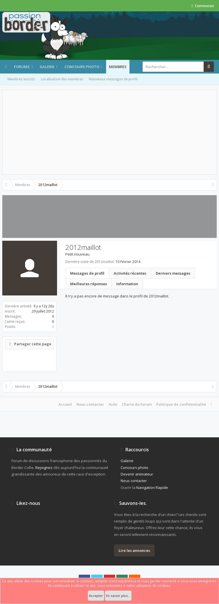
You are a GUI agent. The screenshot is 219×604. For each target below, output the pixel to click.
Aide (113, 404)
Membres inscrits (21, 79)
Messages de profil (87, 273)
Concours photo (81, 66)
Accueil (65, 404)
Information (127, 283)
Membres (118, 66)
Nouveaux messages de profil (113, 79)
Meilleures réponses (88, 283)
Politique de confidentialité (181, 404)
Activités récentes (130, 273)
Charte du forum (137, 404)
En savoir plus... (118, 595)
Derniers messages (173, 273)
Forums (22, 66)
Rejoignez (43, 467)
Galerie (47, 66)
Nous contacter (90, 404)
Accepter (96, 595)
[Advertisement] (109, 132)
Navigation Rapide (152, 487)
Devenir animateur (137, 474)
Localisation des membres (62, 79)
